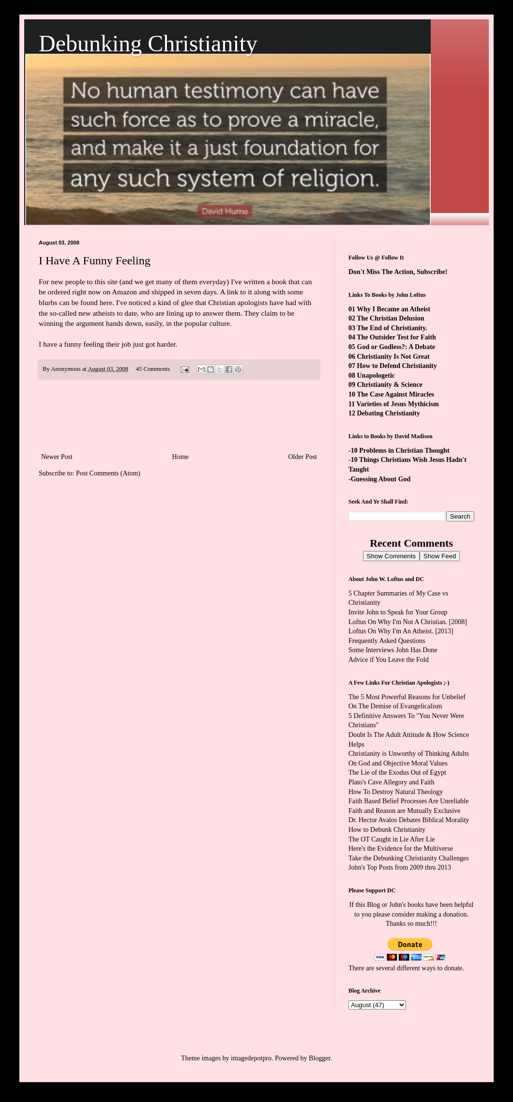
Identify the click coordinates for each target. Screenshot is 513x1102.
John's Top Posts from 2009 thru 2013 (399, 867)
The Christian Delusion (390, 318)
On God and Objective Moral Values (398, 763)
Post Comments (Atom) (108, 473)
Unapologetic (376, 375)
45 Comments (153, 369)
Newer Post (57, 456)
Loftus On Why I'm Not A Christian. (397, 622)
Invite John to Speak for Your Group (397, 612)
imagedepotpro (251, 1058)
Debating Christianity (388, 413)
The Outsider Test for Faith (396, 337)
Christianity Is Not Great (393, 356)
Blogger (319, 1058)
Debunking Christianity (148, 43)
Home (180, 456)
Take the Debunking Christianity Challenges (408, 858)
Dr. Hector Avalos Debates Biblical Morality (408, 820)
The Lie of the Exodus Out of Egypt (397, 772)
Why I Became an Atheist (393, 309)
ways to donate (442, 968)
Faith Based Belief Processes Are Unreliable (408, 801)
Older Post (302, 456)
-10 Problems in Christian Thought (399, 450)
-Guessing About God (379, 479)
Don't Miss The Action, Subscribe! (398, 272)
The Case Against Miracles (395, 394)
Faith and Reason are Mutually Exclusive (404, 810)
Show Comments (391, 556)
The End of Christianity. (392, 328)
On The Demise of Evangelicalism (395, 706)
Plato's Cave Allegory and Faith (391, 782)
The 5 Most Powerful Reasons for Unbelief (407, 697)
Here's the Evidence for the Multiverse (400, 848)
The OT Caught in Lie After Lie (391, 839)
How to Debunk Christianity (386, 829)
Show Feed (439, 556)
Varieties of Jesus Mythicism (397, 404)
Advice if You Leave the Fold (388, 659)
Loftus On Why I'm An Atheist (390, 631)
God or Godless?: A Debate (396, 347)
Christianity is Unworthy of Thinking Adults (408, 753)
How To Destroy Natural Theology (395, 792)
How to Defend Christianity (397, 365)
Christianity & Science (389, 384)
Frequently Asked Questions (386, 640)
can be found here (85, 302)
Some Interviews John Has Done (393, 650)
